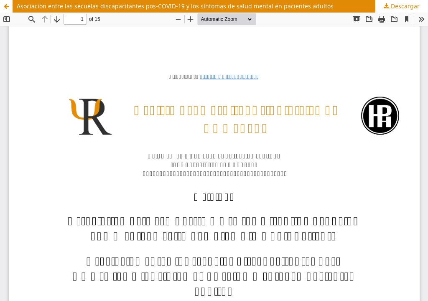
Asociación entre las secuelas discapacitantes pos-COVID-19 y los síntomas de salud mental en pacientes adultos (175, 6)
